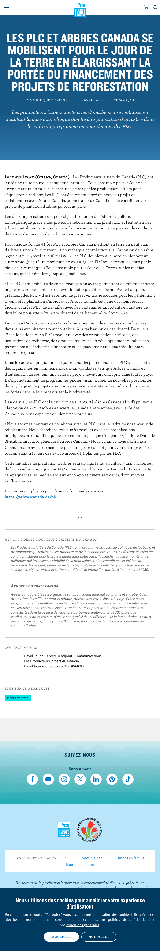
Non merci (99, 937)
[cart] (146, 7)
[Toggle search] (155, 7)
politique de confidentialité (129, 919)
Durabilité (18, 698)
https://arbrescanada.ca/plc (31, 496)
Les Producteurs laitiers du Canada (80, 9)
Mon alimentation (80, 864)
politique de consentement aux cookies (66, 919)
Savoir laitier (92, 858)
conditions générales (82, 925)
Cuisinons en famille (128, 858)
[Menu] (6, 7)
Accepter (61, 937)
